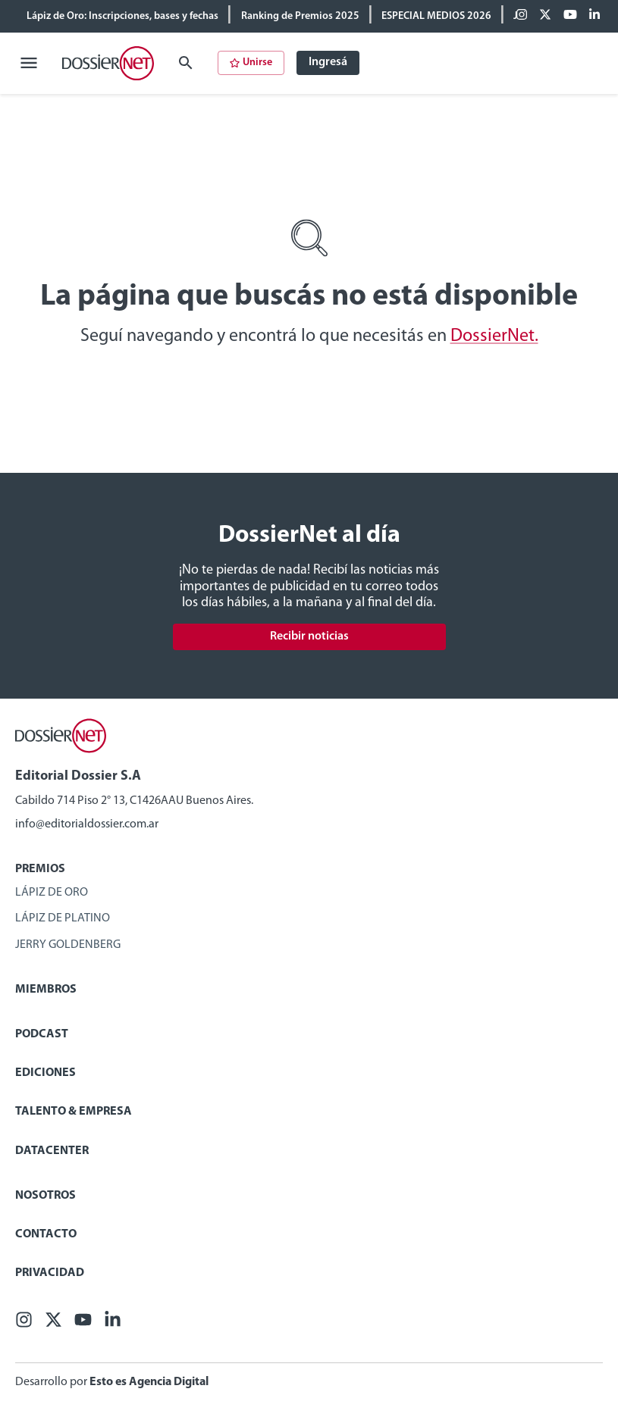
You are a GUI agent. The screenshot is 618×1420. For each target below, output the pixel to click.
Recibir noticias (309, 636)
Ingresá (328, 62)
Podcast (41, 1034)
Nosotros (45, 1196)
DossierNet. (494, 336)
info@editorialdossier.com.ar (86, 824)
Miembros (46, 990)
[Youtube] (570, 15)
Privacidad (49, 1273)
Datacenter (52, 1151)
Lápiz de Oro (51, 893)
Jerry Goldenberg (68, 945)
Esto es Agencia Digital (149, 1382)
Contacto (46, 1234)
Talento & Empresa (73, 1112)
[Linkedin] (594, 15)
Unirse (251, 62)
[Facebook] (521, 15)
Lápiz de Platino (62, 918)
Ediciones (45, 1073)
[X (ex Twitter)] (545, 15)
